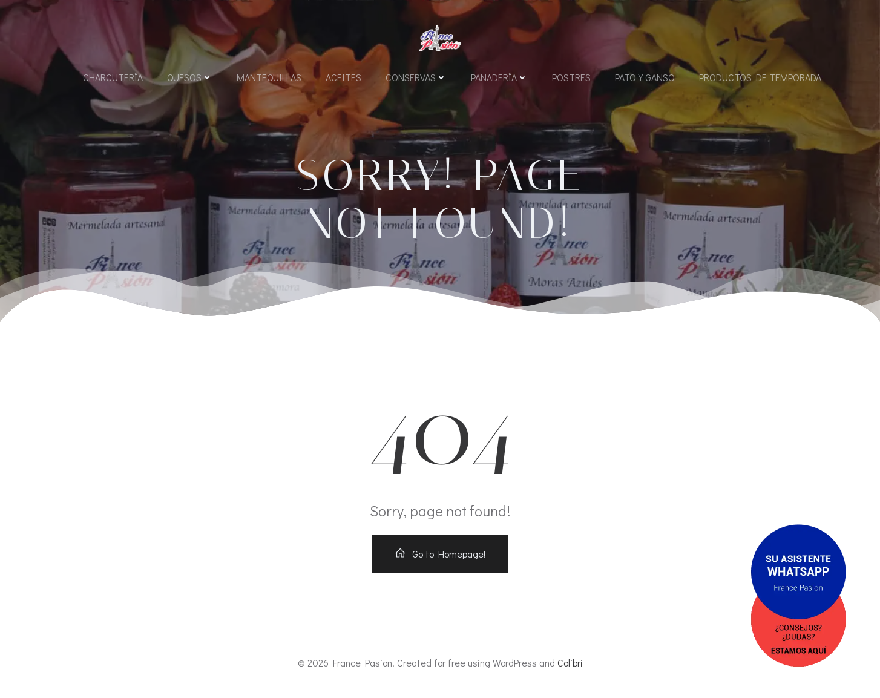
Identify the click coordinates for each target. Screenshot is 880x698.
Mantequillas (269, 77)
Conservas (416, 77)
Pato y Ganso (645, 77)
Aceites (343, 77)
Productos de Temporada (760, 77)
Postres (571, 77)
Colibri (570, 662)
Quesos (189, 77)
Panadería (499, 77)
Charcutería (113, 77)
